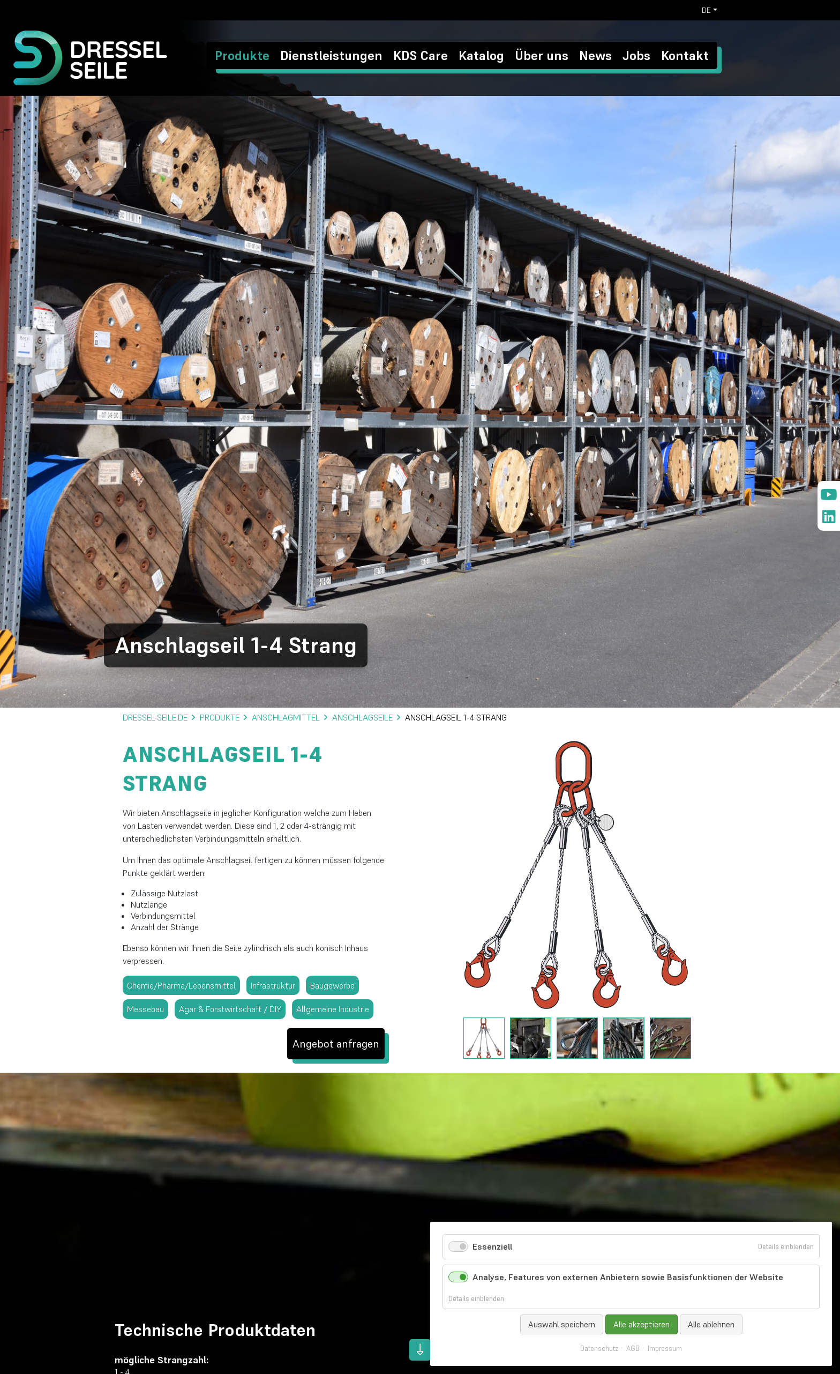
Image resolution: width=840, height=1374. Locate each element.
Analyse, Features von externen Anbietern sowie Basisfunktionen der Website (627, 1277)
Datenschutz (599, 1349)
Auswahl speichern (561, 1324)
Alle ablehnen (711, 1324)
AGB (633, 1349)
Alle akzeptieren (641, 1324)
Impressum (665, 1349)
